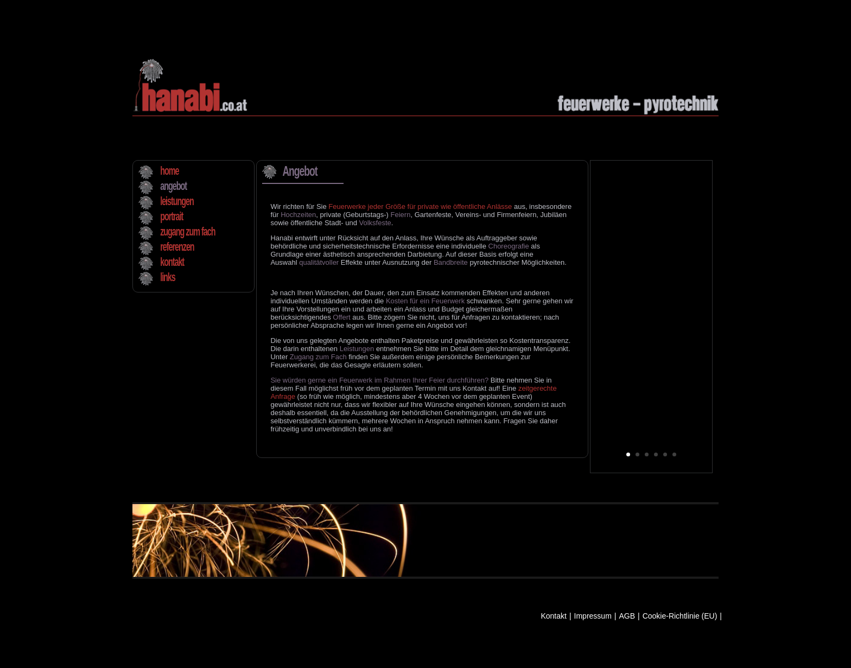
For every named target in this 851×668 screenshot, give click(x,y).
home (169, 171)
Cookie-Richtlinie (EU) (680, 616)
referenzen (177, 247)
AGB (627, 616)
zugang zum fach (187, 232)
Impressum (593, 616)
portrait (171, 217)
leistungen (177, 201)
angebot (173, 186)
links (167, 277)
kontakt (172, 262)
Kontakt (553, 616)
